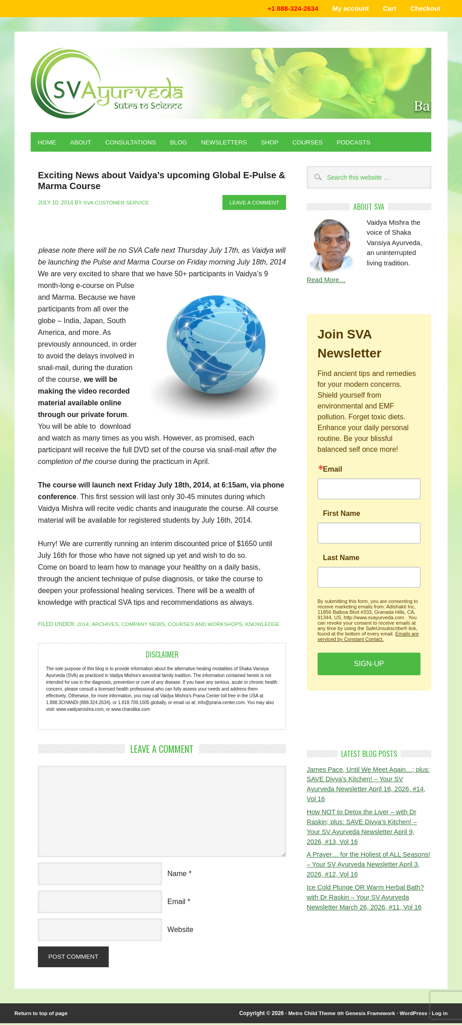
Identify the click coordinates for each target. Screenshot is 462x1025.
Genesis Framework (368, 1015)
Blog (183, 143)
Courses (316, 143)
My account (348, 9)
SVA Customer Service (117, 203)
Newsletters (230, 143)
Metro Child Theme (308, 1015)
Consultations (133, 143)
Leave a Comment (253, 203)
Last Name (341, 559)
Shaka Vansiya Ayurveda (231, 83)
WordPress (412, 1015)
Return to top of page (41, 1015)
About (82, 143)
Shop (277, 143)
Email (176, 902)
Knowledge (267, 625)
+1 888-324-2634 (288, 9)
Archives (105, 625)
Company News (144, 625)
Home (47, 143)
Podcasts (363, 143)
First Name (341, 515)
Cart (387, 9)
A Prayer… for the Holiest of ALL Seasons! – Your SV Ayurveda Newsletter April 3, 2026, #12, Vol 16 (369, 867)
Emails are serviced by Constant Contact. (368, 637)
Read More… (327, 281)
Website (180, 930)
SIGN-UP (369, 665)
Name (177, 874)
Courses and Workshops (208, 625)
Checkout (424, 9)
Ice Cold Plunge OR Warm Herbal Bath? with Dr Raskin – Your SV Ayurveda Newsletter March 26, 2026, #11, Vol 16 (367, 900)
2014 (83, 625)
